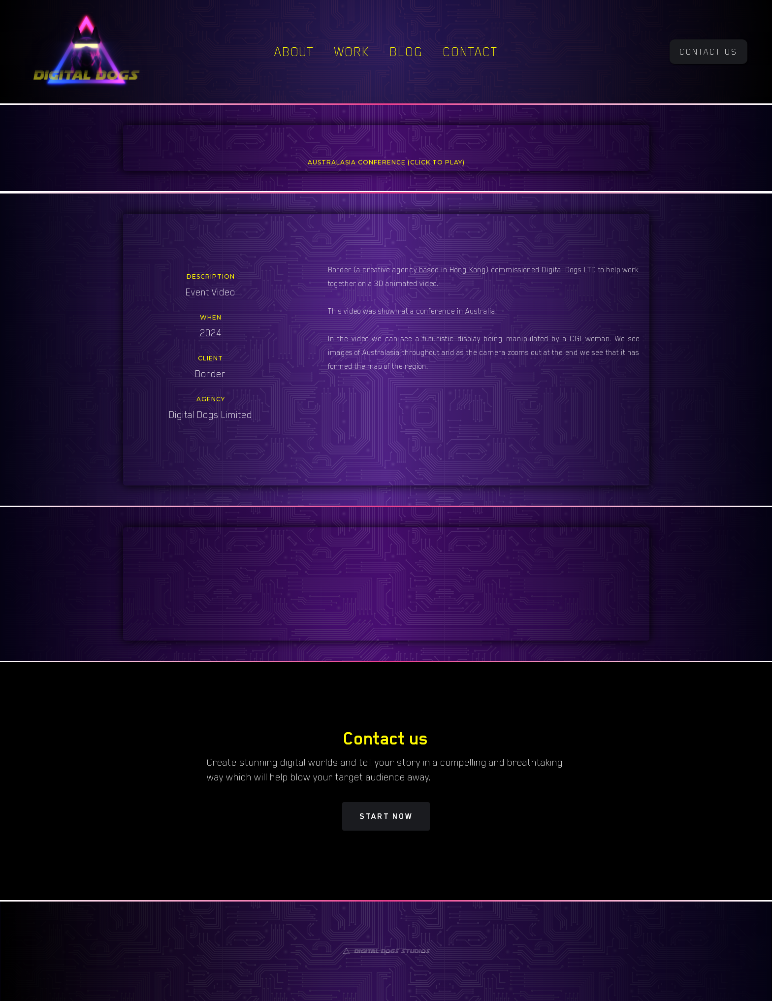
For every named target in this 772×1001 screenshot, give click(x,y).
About (294, 51)
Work (352, 51)
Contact (470, 51)
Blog (406, 51)
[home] (86, 52)
